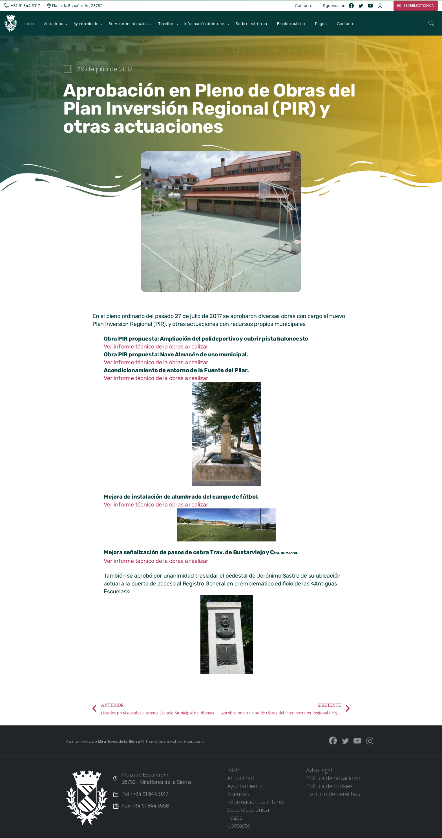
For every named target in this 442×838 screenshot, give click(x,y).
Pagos (234, 817)
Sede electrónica (248, 809)
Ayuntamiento (245, 786)
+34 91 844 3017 (22, 5)
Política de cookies (329, 786)
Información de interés (255, 802)
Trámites (238, 794)
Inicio (234, 770)
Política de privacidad (333, 778)
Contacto (303, 5)
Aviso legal (319, 770)
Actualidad (240, 778)
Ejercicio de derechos (333, 794)
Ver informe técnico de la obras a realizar (156, 346)
